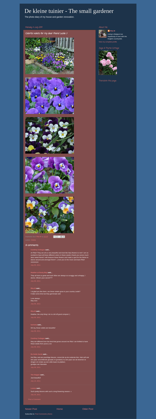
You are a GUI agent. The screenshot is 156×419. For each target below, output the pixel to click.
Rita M (33, 288)
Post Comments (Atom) (43, 414)
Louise (33, 388)
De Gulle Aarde (36, 354)
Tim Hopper (35, 375)
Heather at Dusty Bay (39, 272)
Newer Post (31, 409)
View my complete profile (108, 42)
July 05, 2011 (35, 265)
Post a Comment (34, 399)
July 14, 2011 (35, 381)
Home (60, 409)
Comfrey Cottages (38, 250)
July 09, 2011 (35, 347)
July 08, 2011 (35, 331)
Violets (33, 240)
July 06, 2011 (35, 281)
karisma (34, 325)
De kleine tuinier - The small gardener (69, 11)
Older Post (87, 409)
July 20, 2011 (35, 395)
